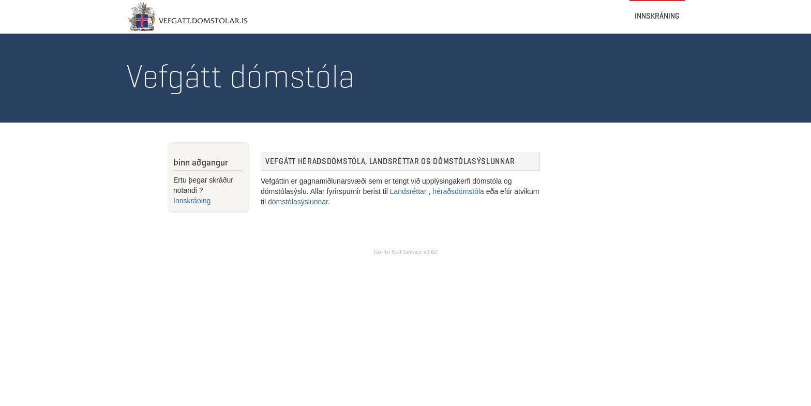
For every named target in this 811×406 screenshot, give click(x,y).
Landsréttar (408, 191)
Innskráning (657, 6)
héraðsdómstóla (458, 191)
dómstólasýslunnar (298, 202)
